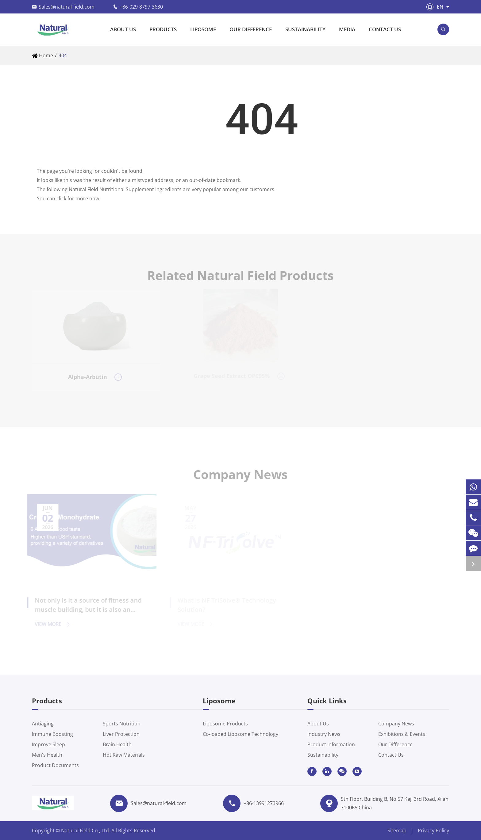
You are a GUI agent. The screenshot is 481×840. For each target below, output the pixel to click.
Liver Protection (121, 734)
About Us (123, 29)
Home (46, 55)
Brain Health (117, 744)
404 (63, 55)
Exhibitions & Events (401, 734)
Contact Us (385, 29)
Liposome (203, 29)
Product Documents (55, 765)
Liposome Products (225, 723)
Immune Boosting (52, 734)
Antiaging (43, 723)
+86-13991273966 (264, 803)
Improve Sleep (48, 744)
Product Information (331, 744)
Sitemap (396, 830)
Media (347, 29)
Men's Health (47, 754)
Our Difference (250, 29)
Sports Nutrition (121, 723)
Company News (396, 723)
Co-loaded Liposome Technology (240, 734)
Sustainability (305, 29)
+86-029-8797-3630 (141, 6)
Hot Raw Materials (124, 754)
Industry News (324, 734)
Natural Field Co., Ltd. (86, 830)
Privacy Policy (433, 830)
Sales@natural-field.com (66, 6)
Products (163, 29)
